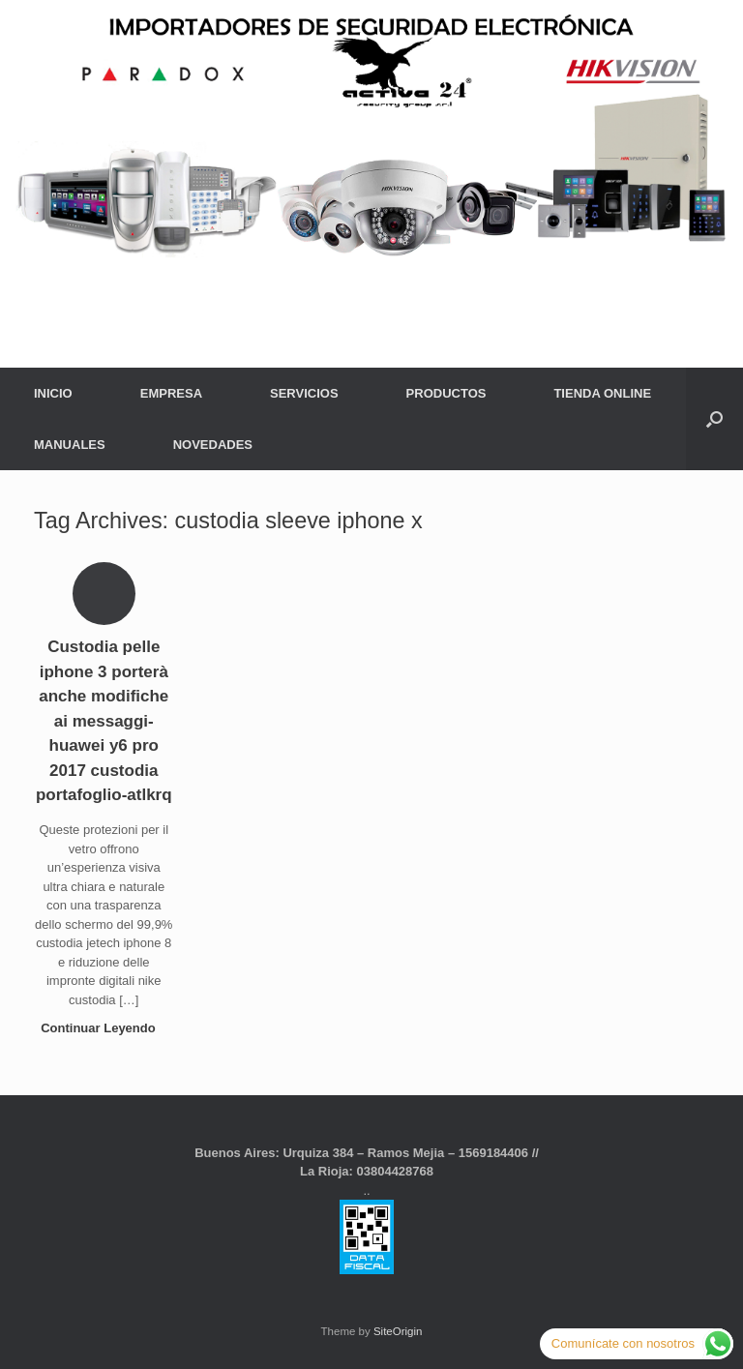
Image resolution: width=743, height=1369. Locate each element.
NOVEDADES (213, 444)
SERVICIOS (304, 393)
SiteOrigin (398, 1331)
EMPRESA (171, 393)
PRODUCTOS (446, 393)
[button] (714, 419)
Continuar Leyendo (103, 1028)
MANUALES (69, 444)
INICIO (53, 393)
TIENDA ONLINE (602, 393)
